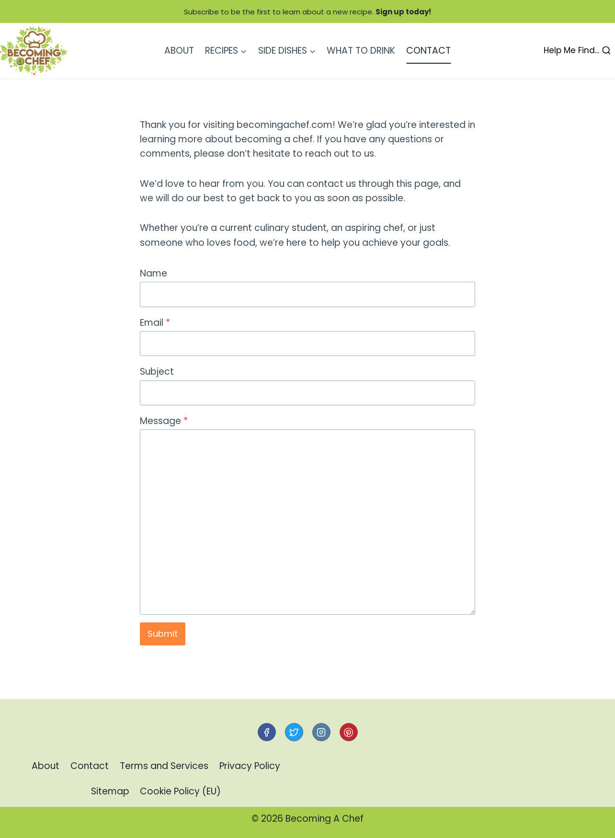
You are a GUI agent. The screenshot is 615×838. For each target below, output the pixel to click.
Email (155, 322)
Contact (428, 50)
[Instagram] (321, 732)
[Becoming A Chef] (33, 51)
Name (153, 273)
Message (164, 420)
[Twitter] (294, 732)
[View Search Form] (577, 50)
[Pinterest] (349, 732)
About (179, 50)
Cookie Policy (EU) (180, 791)
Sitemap (110, 791)
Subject (157, 371)
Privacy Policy (249, 765)
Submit (163, 634)
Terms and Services (164, 765)
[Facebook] (267, 732)
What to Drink (361, 50)
